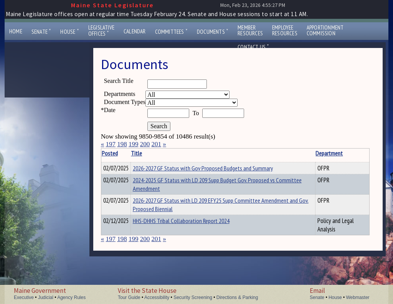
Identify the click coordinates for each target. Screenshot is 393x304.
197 (111, 144)
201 (156, 144)
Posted (121, 153)
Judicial (45, 297)
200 (145, 144)
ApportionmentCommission (325, 30)
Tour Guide (129, 297)
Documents (212, 31)
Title (148, 153)
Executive (24, 297)
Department (308, 153)
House (69, 31)
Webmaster (357, 297)
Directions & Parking (237, 297)
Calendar (135, 31)
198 (122, 144)
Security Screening (192, 297)
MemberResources (250, 30)
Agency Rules (71, 297)
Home (15, 31)
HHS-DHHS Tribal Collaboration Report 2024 (193, 222)
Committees (171, 31)
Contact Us (253, 47)
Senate (41, 31)
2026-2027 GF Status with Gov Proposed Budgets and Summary (215, 168)
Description (356, 153)
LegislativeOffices (101, 31)
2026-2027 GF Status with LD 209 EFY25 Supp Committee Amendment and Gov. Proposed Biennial (208, 205)
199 (134, 144)
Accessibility (156, 297)
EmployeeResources (284, 30)
